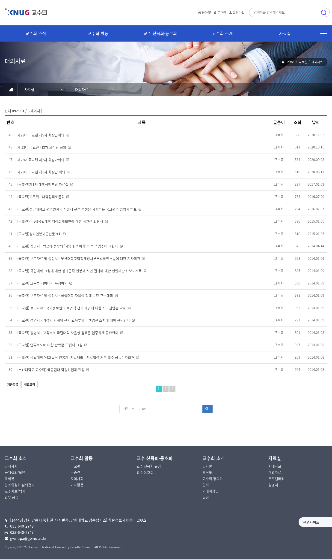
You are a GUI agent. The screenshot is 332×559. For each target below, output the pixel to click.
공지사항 (11, 466)
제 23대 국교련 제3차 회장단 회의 (44, 147)
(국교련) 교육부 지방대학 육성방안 (44, 283)
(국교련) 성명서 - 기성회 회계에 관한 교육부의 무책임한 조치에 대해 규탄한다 (76, 320)
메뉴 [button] (323, 33)
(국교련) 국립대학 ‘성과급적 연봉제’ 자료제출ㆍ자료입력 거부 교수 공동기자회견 (78, 357)
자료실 (303, 62)
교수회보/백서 (15, 491)
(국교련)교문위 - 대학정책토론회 (43, 196)
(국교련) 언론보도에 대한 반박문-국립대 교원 (52, 344)
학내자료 (274, 466)
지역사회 (77, 478)
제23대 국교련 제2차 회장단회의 (43, 159)
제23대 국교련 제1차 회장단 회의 (43, 172)
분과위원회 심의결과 (20, 484)
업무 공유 (11, 497)
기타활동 (77, 484)
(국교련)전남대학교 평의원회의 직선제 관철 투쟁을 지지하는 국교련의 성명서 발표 (79, 209)
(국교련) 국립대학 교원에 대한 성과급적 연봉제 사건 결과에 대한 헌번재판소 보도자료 (81, 270)
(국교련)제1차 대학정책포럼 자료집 (45, 184)
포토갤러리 (276, 478)
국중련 (75, 472)
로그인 (220, 12)
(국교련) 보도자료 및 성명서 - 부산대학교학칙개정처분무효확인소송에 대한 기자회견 (81, 258)
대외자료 (81, 89)
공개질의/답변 (15, 472)
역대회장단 (210, 491)
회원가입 (237, 12)
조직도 (207, 472)
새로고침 (29, 384)
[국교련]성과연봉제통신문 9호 (41, 233)
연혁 (205, 484)
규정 (205, 497)
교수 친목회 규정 (148, 466)
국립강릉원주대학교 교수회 (37, 13)
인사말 (207, 466)
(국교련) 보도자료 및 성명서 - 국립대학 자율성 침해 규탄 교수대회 (67, 295)
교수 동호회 (145, 472)
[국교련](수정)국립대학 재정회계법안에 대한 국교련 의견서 (62, 221)
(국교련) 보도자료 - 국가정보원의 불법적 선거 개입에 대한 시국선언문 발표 (73, 308)
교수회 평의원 (212, 478)
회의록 (9, 478)
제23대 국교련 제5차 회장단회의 (43, 135)
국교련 (75, 466)
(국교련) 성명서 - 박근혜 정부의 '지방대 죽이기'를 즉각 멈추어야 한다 (70, 246)
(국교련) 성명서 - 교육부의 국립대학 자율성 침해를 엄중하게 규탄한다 (70, 332)
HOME (204, 12)
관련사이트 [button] (275, 522)
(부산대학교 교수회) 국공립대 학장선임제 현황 (53, 369)
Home (289, 62)
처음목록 (12, 384)
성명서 (273, 484)
